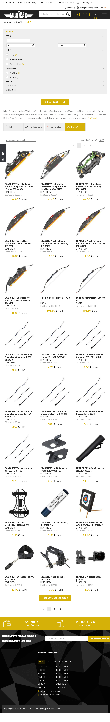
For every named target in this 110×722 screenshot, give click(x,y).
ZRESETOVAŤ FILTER (55, 102)
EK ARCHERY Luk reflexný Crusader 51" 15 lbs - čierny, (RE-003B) (18, 245)
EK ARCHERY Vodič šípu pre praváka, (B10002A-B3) (54, 476)
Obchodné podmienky (26, 2)
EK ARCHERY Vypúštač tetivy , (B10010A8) (19, 586)
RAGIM (43, 306)
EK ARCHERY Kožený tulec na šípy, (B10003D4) (90, 476)
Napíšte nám (8, 2)
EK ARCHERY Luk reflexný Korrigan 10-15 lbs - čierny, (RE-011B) (18, 303)
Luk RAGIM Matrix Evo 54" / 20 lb (54, 302)
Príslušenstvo (16, 59)
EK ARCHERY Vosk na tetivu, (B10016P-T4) (54, 531)
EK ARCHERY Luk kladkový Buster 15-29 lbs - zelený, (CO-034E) (89, 187)
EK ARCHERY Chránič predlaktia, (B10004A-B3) (17, 531)
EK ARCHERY (10, 192)
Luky (11, 54)
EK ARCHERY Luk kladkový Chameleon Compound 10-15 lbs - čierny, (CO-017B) (55, 187)
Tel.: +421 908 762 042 (50, 700)
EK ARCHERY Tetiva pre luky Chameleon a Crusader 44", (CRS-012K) (18, 419)
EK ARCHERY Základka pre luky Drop (53, 586)
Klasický (13, 73)
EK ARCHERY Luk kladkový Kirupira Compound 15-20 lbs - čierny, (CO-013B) (19, 187)
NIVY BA (57, 671)
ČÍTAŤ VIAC (92, 117)
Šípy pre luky (15, 64)
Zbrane (18, 22)
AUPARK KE (67, 671)
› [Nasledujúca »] (65, 618)
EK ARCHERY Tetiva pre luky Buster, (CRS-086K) (90, 417)
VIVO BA (49, 671)
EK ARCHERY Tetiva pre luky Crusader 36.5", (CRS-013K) (54, 417)
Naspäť (72, 127)
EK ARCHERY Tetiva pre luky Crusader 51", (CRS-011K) (90, 359)
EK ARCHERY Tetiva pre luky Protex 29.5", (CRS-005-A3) (54, 359)
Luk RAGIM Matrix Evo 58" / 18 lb (89, 302)
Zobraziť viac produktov (55, 607)
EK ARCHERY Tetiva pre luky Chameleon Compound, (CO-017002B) (19, 361)
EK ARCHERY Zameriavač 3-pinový (89, 586)
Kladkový (13, 77)
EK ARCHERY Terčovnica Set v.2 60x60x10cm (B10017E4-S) (90, 531)
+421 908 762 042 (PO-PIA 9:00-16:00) (58, 2)
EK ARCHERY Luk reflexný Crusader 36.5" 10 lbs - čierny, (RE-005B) (88, 245)
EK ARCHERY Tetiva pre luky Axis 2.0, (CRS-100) (18, 476)
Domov (7, 22)
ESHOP (41, 671)
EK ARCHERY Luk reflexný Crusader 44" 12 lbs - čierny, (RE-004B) (54, 245)
